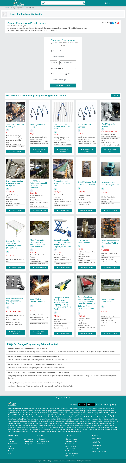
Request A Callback (63, 398)
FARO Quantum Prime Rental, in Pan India (62, 127)
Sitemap (11, 442)
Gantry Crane (108, 419)
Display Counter (79, 411)
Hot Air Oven (40, 417)
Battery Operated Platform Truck (21, 432)
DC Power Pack (50, 417)
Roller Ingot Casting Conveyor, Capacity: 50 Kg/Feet (14, 183)
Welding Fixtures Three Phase (108, 301)
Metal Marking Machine (110, 421)
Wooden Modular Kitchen (106, 425)
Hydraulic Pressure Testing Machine (59, 421)
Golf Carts (108, 430)
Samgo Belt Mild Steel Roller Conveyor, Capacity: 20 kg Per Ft (14, 244)
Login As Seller (69, 456)
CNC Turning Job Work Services (85, 242)
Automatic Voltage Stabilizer (81, 419)
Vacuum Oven (31, 417)
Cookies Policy (41, 439)
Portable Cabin (42, 409)
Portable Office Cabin (55, 415)
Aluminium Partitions (20, 411)
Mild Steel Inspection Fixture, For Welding (110, 242)
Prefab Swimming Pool (109, 428)
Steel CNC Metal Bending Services (108, 125)
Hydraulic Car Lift (13, 413)
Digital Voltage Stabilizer (64, 419)
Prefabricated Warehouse (86, 415)
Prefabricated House (101, 415)
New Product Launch (71, 451)
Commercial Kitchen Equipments (46, 423)
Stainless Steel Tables (34, 411)
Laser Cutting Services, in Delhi (37, 300)
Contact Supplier (15, 152)
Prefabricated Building (70, 415)
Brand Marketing (70, 449)
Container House (20, 417)
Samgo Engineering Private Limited (23, 8)
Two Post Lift (45, 428)
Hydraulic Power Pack (76, 417)
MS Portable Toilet (91, 413)
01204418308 (96, 439)
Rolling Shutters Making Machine (18, 428)
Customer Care (13, 444)
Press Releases (28, 439)
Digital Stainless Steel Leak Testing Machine (87, 183)
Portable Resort (103, 413)
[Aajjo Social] (105, 405)
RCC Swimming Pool (47, 430)
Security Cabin (52, 413)
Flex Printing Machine (103, 417)
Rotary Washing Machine (30, 419)
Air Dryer (94, 425)
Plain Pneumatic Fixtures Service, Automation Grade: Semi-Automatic (38, 243)
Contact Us (40, 14)
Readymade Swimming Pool (63, 430)
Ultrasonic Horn (75, 423)
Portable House (63, 413)
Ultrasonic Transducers (15, 425)
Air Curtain (31, 423)
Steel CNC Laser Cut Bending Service (15, 126)
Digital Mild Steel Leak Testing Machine (110, 184)
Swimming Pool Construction (31, 430)
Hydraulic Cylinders (62, 417)
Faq (120, 8)
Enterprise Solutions (71, 453)
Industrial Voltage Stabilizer (47, 419)
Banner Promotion (70, 446)
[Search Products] (42, 2)
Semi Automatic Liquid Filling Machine (79, 425)
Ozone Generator (52, 432)
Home (7, 8)
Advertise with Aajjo (71, 442)
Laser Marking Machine (29, 409)
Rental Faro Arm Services (84, 126)
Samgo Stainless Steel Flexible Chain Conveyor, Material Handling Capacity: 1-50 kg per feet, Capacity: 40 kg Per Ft (87, 304)
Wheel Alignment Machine (58, 428)
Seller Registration (71, 439)
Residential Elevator (108, 411)
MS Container (30, 415)
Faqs (9, 453)
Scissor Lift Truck (25, 413)
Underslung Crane (97, 419)
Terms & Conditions (43, 442)
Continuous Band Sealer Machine (33, 425)
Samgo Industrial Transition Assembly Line (62, 183)
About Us (11, 439)
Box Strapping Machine (49, 411)
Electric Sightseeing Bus (96, 430)
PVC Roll (24, 423)
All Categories (27, 444)
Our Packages (69, 444)
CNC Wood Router (89, 417)
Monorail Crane (17, 421)
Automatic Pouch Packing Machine (55, 425)
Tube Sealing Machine (95, 409)
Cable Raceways (86, 423)
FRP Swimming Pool (14, 430)
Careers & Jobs (28, 442)
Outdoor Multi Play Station (56, 409)
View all (115, 96)
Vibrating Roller (82, 409)
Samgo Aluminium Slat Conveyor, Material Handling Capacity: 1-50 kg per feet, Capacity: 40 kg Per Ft (63, 303)
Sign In (108, 3)
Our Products (27, 14)
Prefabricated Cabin (42, 415)
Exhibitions (11, 451)
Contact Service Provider (39, 151)
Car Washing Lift (34, 428)
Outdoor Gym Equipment (80, 430)
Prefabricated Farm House (77, 413)
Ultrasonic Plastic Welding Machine (103, 423)
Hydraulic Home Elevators (93, 411)
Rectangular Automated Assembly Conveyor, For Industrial (39, 184)
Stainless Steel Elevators (39, 413)
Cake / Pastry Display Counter (80, 421)
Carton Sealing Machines (65, 411)
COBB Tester (27, 421)
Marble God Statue (15, 423)
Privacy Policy (41, 444)
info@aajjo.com (97, 445)
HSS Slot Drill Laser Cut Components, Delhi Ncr (14, 301)
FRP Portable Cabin (19, 415)
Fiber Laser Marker (96, 421)
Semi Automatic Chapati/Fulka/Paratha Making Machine (84, 428)
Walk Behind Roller (71, 409)
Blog (9, 446)
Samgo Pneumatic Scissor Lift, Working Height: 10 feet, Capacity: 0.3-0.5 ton (62, 243)
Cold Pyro (61, 432)
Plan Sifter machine (63, 423)
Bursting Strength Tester (39, 421)
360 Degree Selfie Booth (73, 432)
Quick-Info (11, 449)
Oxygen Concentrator (38, 432)
